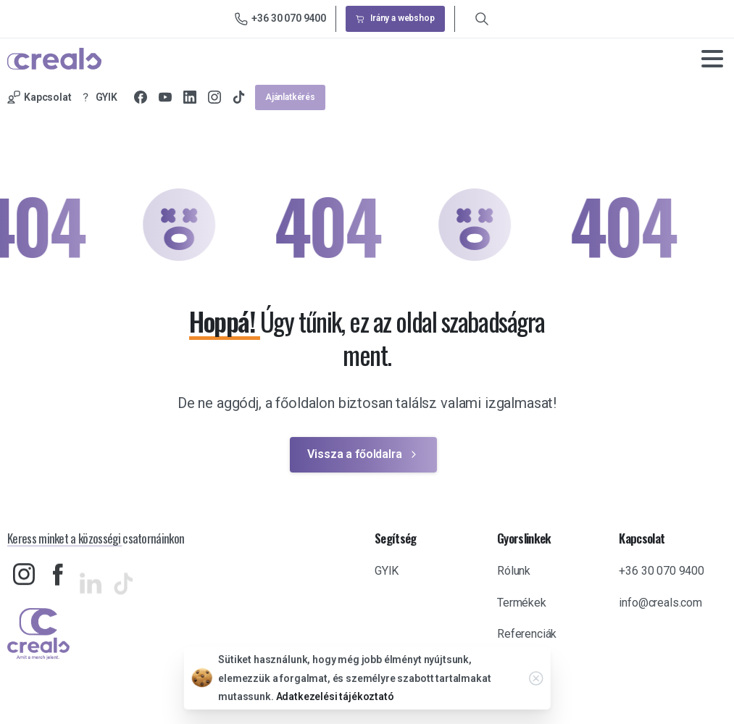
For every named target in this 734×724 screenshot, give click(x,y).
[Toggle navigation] (712, 58)
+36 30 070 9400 (280, 18)
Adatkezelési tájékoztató (335, 698)
